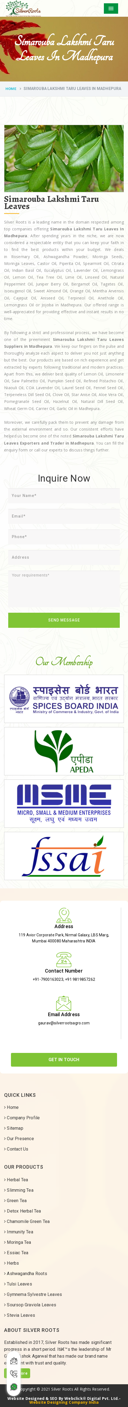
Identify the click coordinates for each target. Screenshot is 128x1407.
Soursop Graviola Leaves (30, 1304)
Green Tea (15, 1200)
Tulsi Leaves (18, 1284)
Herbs (11, 1263)
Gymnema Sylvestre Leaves (33, 1294)
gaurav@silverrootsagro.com (64, 1023)
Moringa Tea (17, 1242)
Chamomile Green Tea (27, 1221)
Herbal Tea (16, 1179)
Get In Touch (64, 1059)
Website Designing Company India (64, 1402)
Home (10, 89)
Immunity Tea (18, 1231)
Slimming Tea (18, 1190)
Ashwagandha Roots (25, 1273)
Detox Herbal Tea (22, 1211)
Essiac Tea (16, 1252)
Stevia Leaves (19, 1315)
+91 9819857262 (80, 979)
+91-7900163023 (48, 979)
